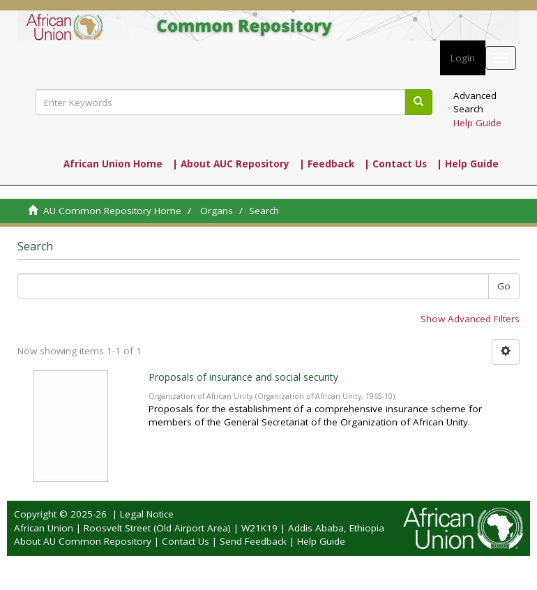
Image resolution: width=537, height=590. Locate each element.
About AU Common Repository (82, 541)
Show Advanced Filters (470, 318)
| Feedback (326, 164)
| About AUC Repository (230, 164)
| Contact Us (395, 164)
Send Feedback (253, 541)
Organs (216, 210)
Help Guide (477, 122)
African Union (43, 528)
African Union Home (112, 164)
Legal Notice (147, 514)
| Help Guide (468, 164)
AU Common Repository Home (112, 210)
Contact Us (185, 541)
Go (503, 286)
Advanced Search (475, 102)
